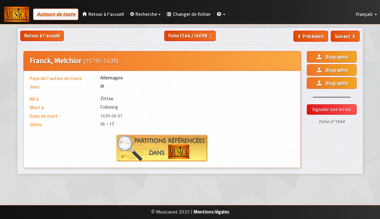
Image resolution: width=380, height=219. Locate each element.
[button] (221, 14)
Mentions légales (211, 212)
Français (366, 14)
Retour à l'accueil (42, 36)
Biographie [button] (332, 57)
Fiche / (191, 36)
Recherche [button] (145, 14)
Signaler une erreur (331, 109)
